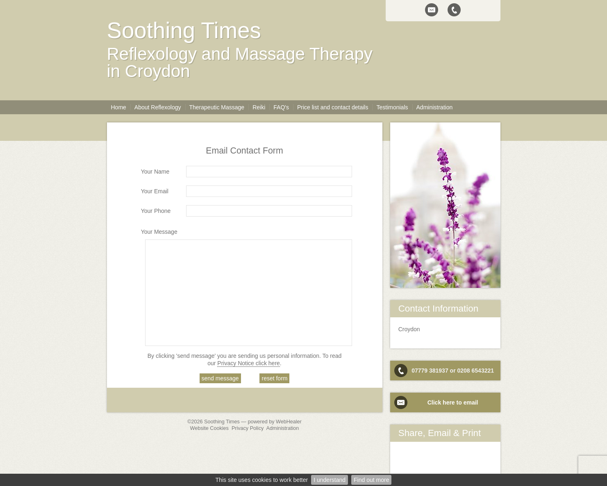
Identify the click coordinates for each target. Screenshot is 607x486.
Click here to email (452, 402)
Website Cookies (209, 428)
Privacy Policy (248, 428)
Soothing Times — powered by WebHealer (253, 422)
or (453, 370)
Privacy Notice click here (248, 363)
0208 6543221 (475, 370)
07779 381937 (429, 370)
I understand (330, 480)
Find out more (371, 480)
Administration (282, 428)
